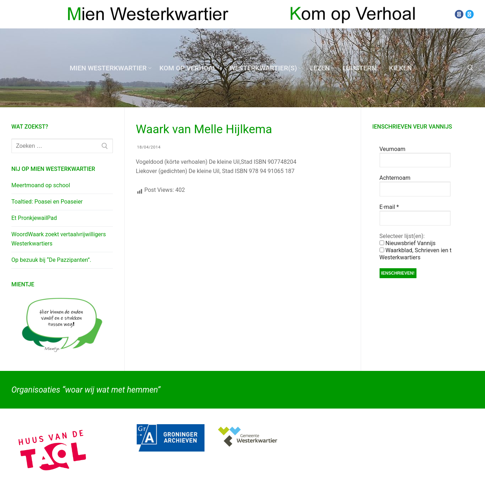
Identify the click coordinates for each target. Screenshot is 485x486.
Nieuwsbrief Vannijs (408, 243)
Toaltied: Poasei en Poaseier (47, 201)
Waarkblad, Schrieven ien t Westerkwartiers (416, 254)
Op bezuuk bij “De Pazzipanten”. (51, 259)
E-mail (389, 207)
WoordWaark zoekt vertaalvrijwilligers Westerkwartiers (58, 239)
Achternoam (395, 177)
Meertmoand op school (40, 185)
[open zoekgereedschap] (470, 68)
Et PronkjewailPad (34, 218)
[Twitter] (469, 14)
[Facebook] (459, 14)
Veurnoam (392, 149)
